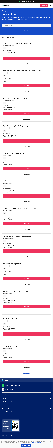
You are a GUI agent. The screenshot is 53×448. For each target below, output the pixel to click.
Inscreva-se (44, 5)
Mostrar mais (26, 373)
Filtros (26, 30)
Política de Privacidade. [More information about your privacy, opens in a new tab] (36, 442)
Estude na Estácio (8, 405)
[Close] (50, 441)
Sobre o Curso (26, 64)
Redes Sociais (6, 415)
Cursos (4, 398)
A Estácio (5, 395)
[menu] (50, 5)
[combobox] (28, 25)
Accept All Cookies (26, 445)
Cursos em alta (7, 401)
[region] (26, 443)
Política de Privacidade (7, 435)
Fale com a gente (6, 438)
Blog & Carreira (7, 411)
